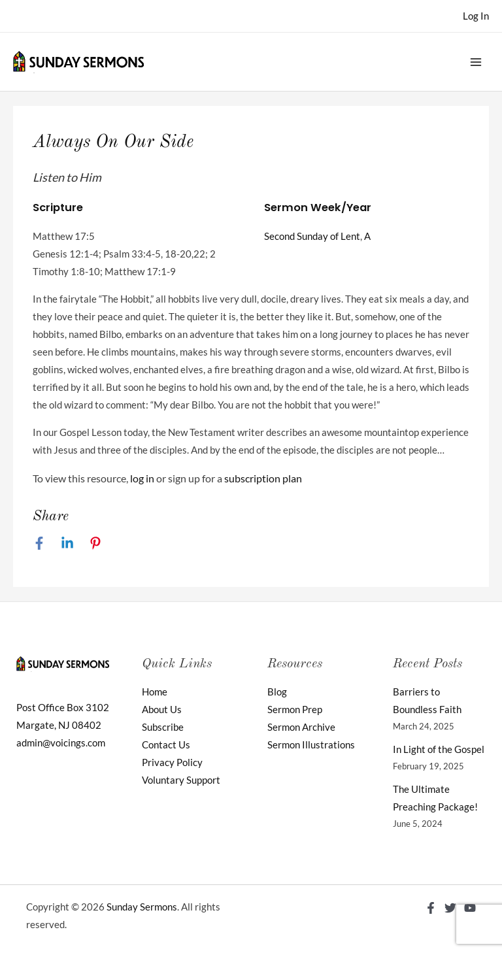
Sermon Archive (301, 727)
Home (154, 691)
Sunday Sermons (142, 906)
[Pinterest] (95, 543)
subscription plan (263, 478)
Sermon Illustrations (311, 744)
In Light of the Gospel (438, 749)
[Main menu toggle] (476, 61)
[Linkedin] (67, 543)
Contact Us (166, 744)
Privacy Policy (172, 762)
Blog (277, 691)
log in (142, 478)
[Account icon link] (476, 16)
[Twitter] (450, 908)
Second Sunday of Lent (312, 236)
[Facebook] (39, 543)
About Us (162, 709)
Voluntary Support (181, 780)
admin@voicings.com (60, 742)
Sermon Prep (294, 709)
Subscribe (163, 727)
